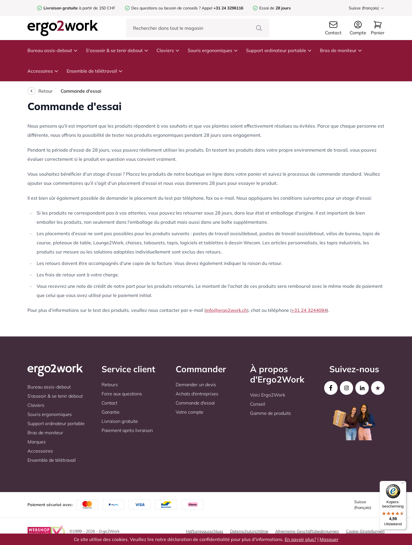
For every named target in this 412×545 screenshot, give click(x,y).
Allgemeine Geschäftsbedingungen (307, 531)
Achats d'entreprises (197, 394)
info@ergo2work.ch (226, 310)
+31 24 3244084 (309, 310)
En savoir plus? (300, 539)
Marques (36, 442)
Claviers (168, 50)
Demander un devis (196, 384)
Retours (110, 384)
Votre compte (189, 412)
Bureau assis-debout (52, 50)
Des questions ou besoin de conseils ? (166, 8)
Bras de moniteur (341, 50)
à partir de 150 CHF (79, 8)
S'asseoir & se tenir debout (117, 50)
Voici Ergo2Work (267, 395)
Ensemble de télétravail (95, 71)
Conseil (257, 404)
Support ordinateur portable (279, 50)
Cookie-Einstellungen (365, 531)
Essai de (275, 8)
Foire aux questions (122, 394)
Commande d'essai (195, 403)
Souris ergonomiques (213, 50)
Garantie (111, 412)
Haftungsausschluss (204, 531)
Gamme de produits (270, 413)
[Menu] (402, 484)
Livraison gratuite (120, 421)
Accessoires (43, 71)
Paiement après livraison (127, 430)
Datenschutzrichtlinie (249, 531)
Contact (109, 403)
